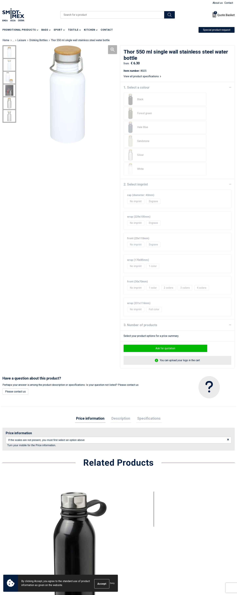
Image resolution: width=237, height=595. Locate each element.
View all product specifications (142, 76)
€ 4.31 (187, 504)
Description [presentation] (120, 363)
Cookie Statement (190, 539)
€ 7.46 (13, 504)
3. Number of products (140, 269)
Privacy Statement (190, 544)
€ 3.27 (71, 504)
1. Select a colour (137, 87)
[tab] (92, 363)
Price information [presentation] (92, 363)
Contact (228, 2)
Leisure (21, 40)
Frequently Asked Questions (81, 544)
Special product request (216, 29)
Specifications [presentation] (146, 363)
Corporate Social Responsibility (198, 554)
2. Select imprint (136, 128)
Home (5, 40)
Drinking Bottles (38, 40)
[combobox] (112, 15)
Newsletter (71, 539)
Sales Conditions (190, 534)
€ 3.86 (129, 504)
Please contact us (15, 335)
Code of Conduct (189, 549)
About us (218, 2)
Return (126, 539)
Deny (112, 584)
